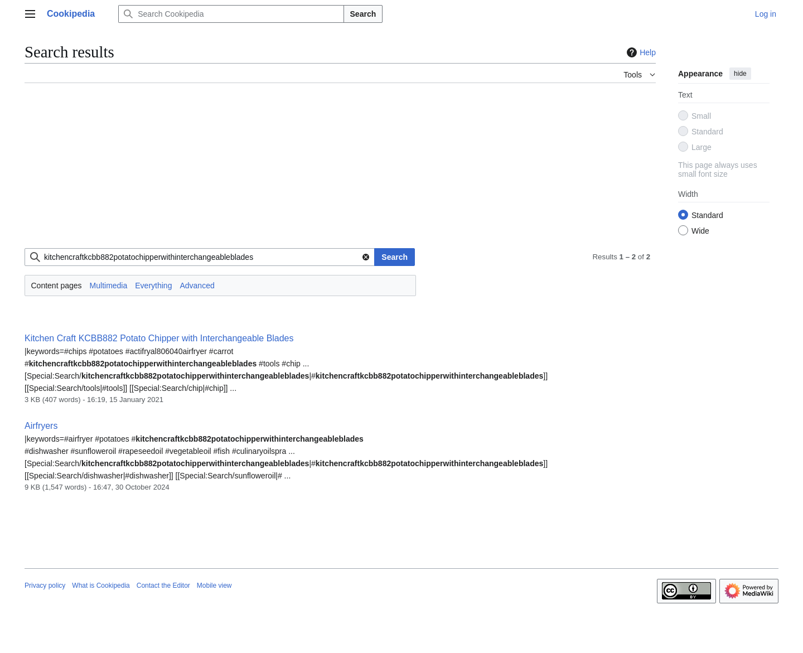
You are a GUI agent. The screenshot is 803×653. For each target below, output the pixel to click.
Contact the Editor (163, 585)
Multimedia (109, 285)
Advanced (197, 285)
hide (740, 74)
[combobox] (200, 257)
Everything (153, 285)
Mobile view (214, 585)
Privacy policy (45, 585)
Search (363, 13)
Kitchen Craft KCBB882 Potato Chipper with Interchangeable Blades (159, 338)
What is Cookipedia (100, 585)
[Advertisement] (340, 170)
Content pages (56, 285)
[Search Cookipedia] (231, 14)
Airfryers (41, 426)
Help (640, 52)
